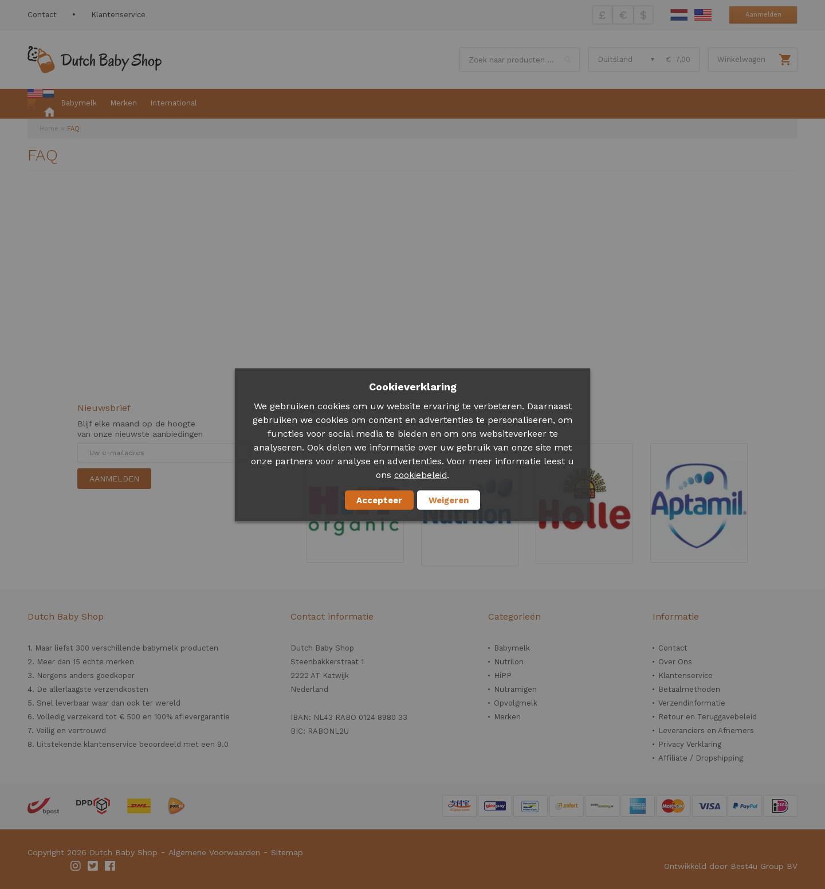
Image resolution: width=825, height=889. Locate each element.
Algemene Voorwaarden (214, 852)
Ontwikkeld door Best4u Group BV (731, 866)
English (703, 15)
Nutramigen (515, 689)
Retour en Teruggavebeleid (707, 716)
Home (49, 128)
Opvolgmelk (515, 703)
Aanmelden (763, 14)
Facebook (110, 866)
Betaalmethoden (689, 689)
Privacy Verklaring (689, 744)
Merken (507, 716)
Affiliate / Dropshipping (700, 758)
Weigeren (449, 500)
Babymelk (512, 648)
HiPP (503, 675)
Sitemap (287, 852)
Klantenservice (118, 14)
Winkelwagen (741, 59)
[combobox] (519, 60)
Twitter (93, 866)
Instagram (76, 866)
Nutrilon (509, 661)
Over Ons (675, 661)
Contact (42, 14)
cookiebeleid (420, 474)
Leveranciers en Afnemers (706, 730)
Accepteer (379, 500)
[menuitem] (41, 104)
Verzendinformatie (691, 703)
